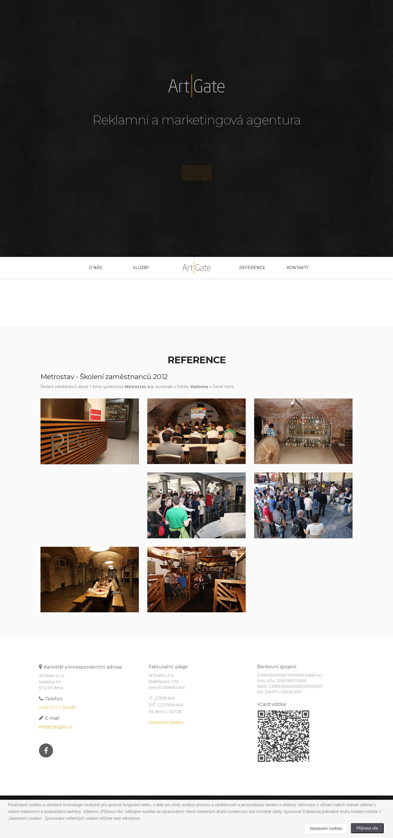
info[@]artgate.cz (54, 726)
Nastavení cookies (164, 722)
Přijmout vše (367, 828)
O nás (95, 267)
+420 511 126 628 (55, 707)
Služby (141, 267)
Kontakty (298, 267)
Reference (252, 267)
